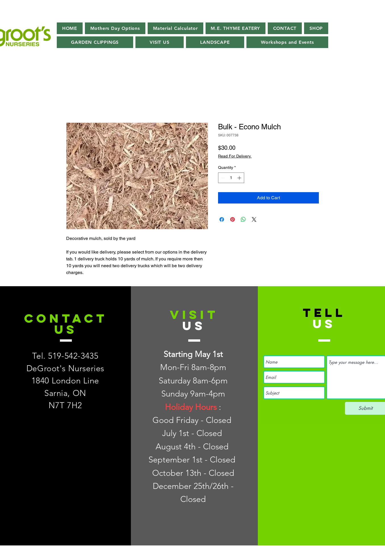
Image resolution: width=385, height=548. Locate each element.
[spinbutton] (231, 178)
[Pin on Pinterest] (232, 219)
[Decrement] (222, 178)
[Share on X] (254, 219)
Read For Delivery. (235, 156)
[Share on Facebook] (221, 219)
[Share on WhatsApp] (243, 219)
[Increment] (239, 178)
